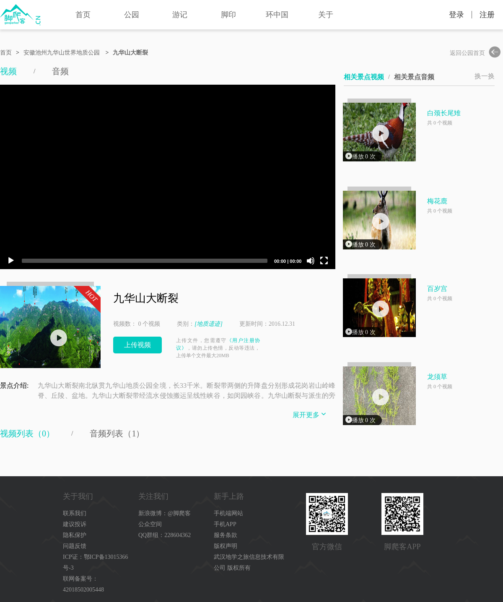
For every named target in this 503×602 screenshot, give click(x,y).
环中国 (277, 14)
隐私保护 (74, 535)
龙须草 (437, 376)
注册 (487, 14)
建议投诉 (74, 524)
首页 (83, 14)
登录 (456, 14)
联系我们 (74, 513)
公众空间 (150, 524)
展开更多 (310, 414)
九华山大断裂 (130, 52)
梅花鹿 (437, 201)
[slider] (144, 261)
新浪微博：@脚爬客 (164, 513)
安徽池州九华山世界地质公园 (61, 52)
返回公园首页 (476, 53)
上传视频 (137, 344)
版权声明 (225, 546)
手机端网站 (228, 513)
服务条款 (225, 535)
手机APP (225, 524)
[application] (167, 177)
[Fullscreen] (324, 261)
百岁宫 (437, 288)
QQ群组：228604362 (164, 535)
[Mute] (310, 261)
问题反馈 (74, 546)
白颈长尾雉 (444, 113)
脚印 (228, 14)
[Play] (11, 261)
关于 (325, 14)
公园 (131, 14)
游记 (179, 14)
